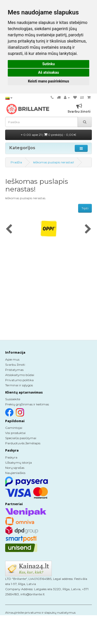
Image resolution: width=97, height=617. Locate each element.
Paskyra (11, 457)
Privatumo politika (19, 380)
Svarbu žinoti (15, 364)
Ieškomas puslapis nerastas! (53, 162)
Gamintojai (13, 428)
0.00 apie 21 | (48, 135)
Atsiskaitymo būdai (19, 375)
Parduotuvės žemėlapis (22, 443)
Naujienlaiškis (15, 473)
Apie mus (12, 359)
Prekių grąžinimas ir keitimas (27, 404)
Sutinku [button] (48, 64)
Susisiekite (12, 399)
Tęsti (84, 208)
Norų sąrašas (14, 468)
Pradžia (16, 162)
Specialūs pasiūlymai (20, 438)
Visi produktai (15, 433)
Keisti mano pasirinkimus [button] (48, 81)
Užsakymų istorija (18, 462)
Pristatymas (14, 370)
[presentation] (9, 229)
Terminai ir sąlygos (19, 385)
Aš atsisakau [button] (48, 72)
